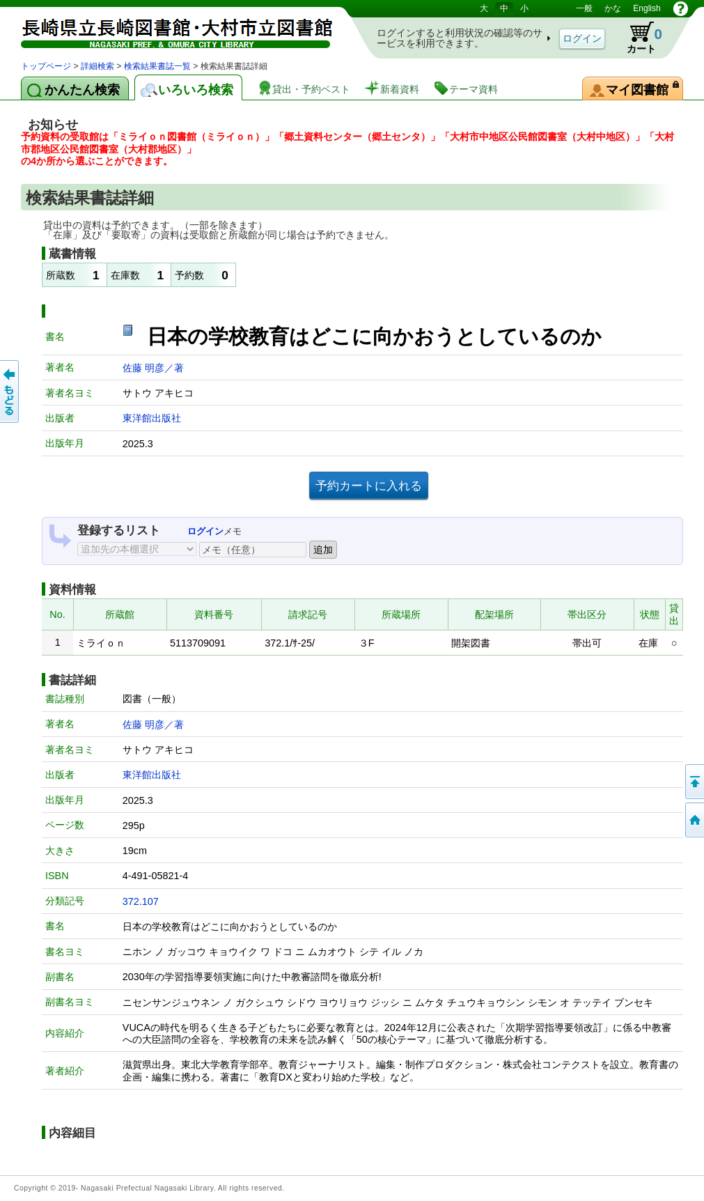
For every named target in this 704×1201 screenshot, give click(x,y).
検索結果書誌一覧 (157, 66)
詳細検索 (97, 66)
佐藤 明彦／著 (153, 367)
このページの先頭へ (693, 781)
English (646, 8)
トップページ (46, 66)
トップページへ (693, 820)
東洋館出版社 (152, 418)
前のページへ (10, 391)
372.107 (141, 901)
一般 (584, 8)
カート (637, 37)
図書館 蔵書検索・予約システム (167, 29)
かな (612, 8)
